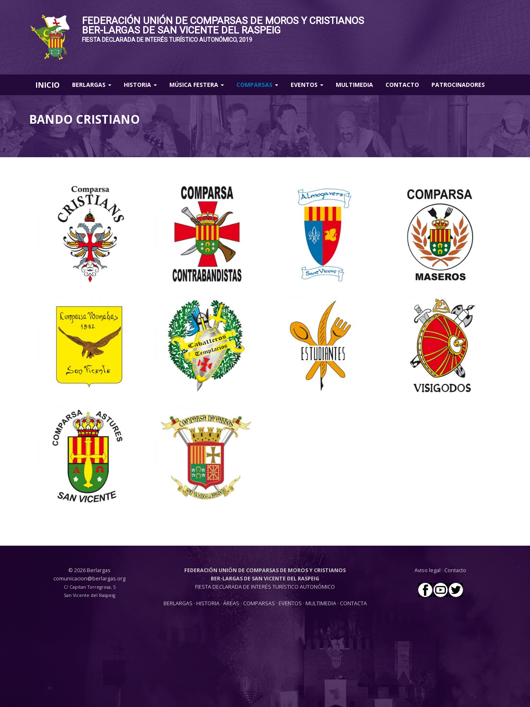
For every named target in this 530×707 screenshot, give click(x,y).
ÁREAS (231, 603)
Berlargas (91, 85)
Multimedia (354, 85)
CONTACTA (353, 603)
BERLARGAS (178, 603)
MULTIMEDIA (321, 603)
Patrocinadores (458, 85)
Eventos (307, 85)
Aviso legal (427, 570)
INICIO (47, 85)
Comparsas (257, 85)
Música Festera (196, 85)
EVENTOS (291, 603)
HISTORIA (208, 603)
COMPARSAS (259, 603)
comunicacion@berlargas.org (89, 578)
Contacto (402, 85)
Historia (140, 85)
